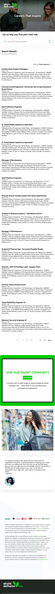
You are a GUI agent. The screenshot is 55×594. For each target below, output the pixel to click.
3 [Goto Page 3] (31, 340)
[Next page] (49, 340)
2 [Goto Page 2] (27, 340)
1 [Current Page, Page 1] (22, 340)
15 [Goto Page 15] (40, 340)
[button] (46, 64)
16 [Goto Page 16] (44, 340)
